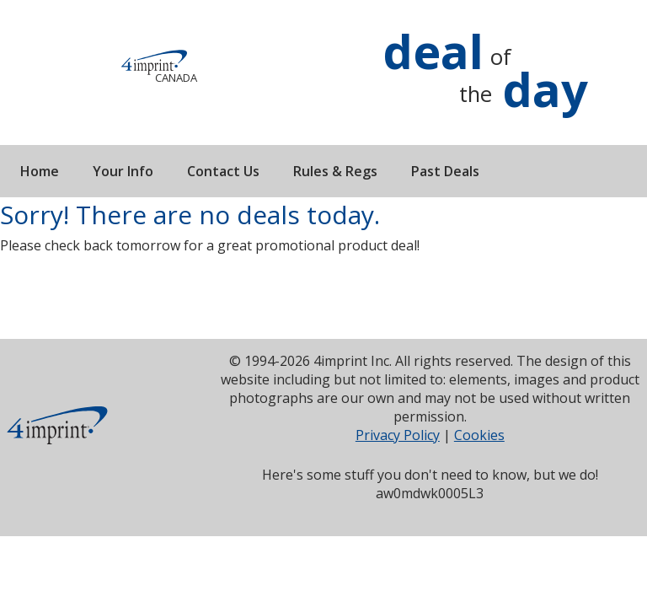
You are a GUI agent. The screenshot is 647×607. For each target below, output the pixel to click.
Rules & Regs (335, 171)
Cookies (479, 435)
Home (39, 171)
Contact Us (223, 171)
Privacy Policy (398, 435)
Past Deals (445, 171)
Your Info (123, 171)
